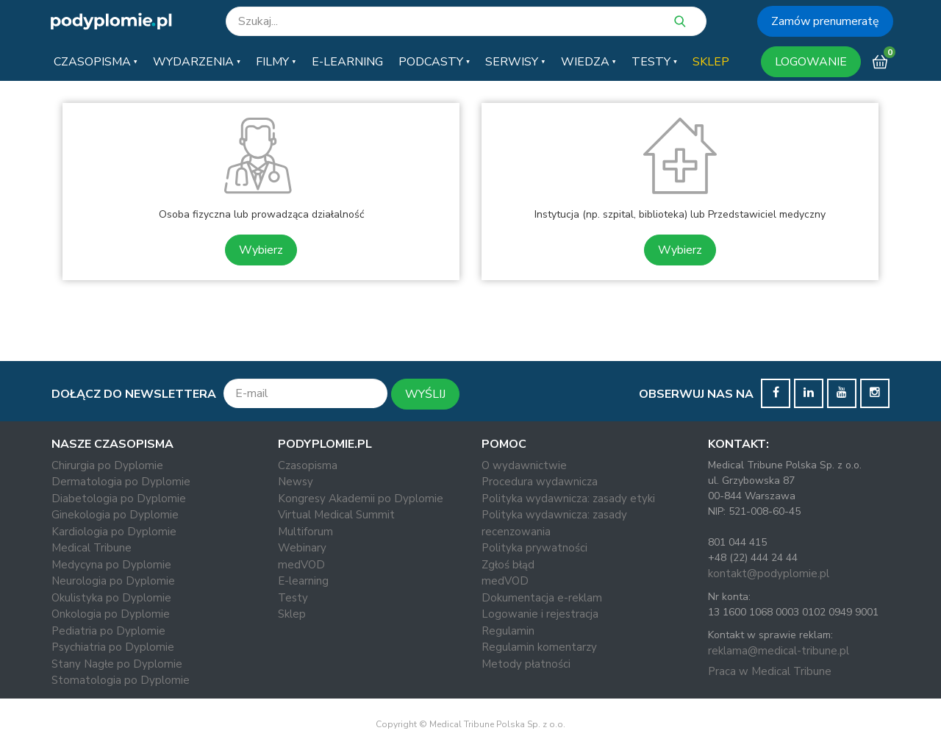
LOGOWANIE (811, 62)
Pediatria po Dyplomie (108, 631)
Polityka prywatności (534, 547)
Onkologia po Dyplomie (110, 614)
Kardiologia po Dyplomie (113, 531)
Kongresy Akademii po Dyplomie (360, 498)
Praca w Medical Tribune (769, 671)
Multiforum (305, 531)
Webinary (302, 547)
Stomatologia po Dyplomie (120, 680)
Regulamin (508, 631)
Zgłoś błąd (508, 564)
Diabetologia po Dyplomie (118, 498)
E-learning (303, 581)
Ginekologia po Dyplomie (115, 514)
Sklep (292, 614)
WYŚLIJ (425, 394)
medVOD (301, 564)
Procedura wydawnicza (540, 481)
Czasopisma (307, 465)
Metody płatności (526, 664)
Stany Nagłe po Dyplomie (116, 664)
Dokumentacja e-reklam (542, 597)
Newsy (295, 481)
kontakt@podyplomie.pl (768, 573)
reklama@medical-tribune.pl (778, 650)
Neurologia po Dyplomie (113, 581)
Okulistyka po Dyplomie (111, 597)
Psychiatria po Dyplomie (112, 647)
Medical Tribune (91, 547)
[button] (95, 61)
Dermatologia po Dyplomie (120, 481)
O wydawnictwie (524, 465)
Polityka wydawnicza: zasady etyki (568, 498)
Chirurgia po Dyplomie (107, 465)
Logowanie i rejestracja (540, 614)
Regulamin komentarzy (539, 647)
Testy (293, 597)
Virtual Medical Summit (336, 514)
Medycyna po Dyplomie (111, 564)
